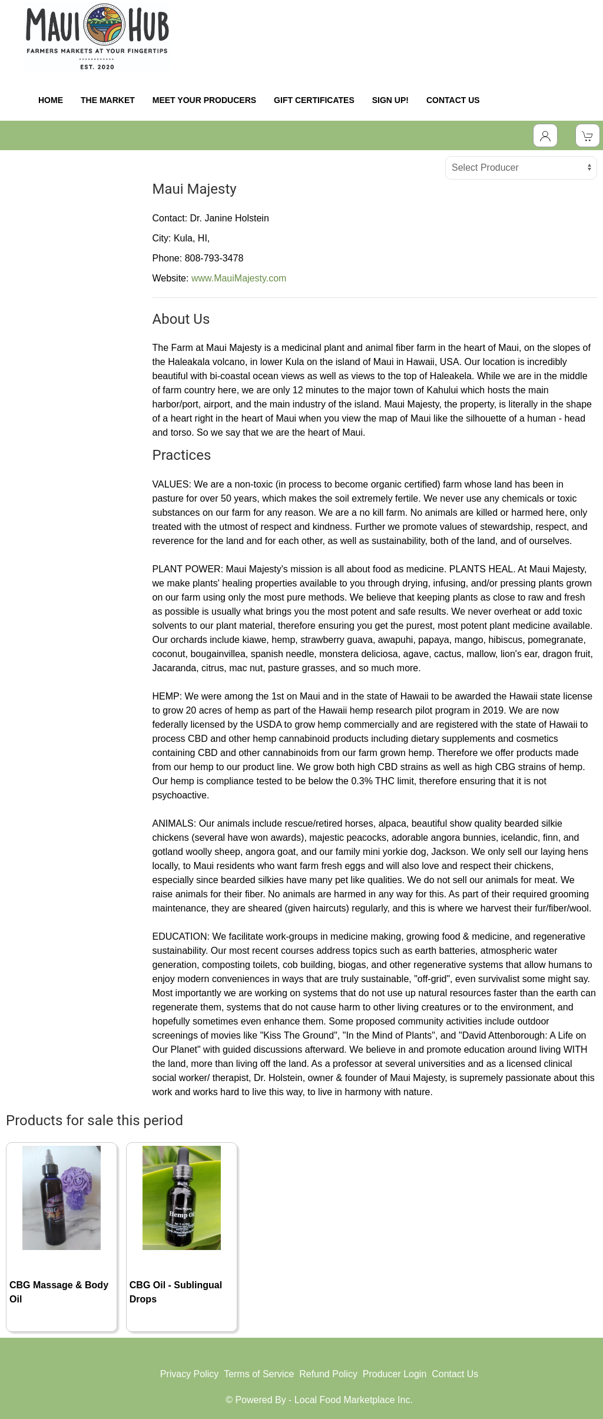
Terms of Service (259, 1374)
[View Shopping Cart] (587, 135)
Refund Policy (328, 1374)
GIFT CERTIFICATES (314, 100)
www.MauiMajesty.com (239, 278)
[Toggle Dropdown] (545, 135)
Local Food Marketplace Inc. (353, 1400)
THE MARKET (108, 100)
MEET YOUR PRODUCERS (204, 100)
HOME (50, 100)
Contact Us (455, 1374)
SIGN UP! (390, 100)
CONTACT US (453, 100)
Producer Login (395, 1374)
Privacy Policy (189, 1374)
